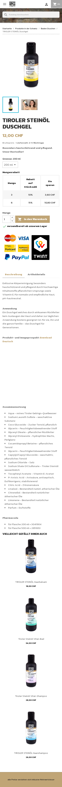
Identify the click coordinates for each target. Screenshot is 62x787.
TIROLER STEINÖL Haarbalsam (31, 582)
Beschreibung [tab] (13, 274)
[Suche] (31, 14)
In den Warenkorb (32, 219)
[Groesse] (10, 165)
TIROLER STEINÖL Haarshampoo (31, 753)
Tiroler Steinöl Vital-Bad (31, 639)
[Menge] (6, 219)
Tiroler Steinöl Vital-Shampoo (31, 696)
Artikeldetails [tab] (36, 274)
